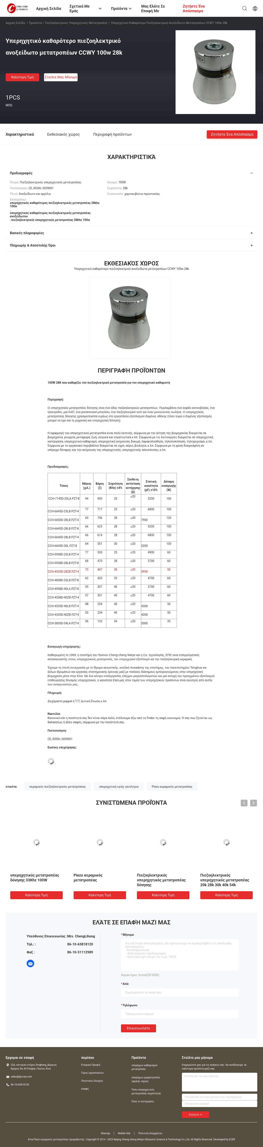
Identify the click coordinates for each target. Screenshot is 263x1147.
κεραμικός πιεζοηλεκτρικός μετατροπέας (57, 786)
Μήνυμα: (128, 934)
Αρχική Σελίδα (15, 23)
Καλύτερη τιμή (22, 77)
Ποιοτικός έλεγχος (92, 1080)
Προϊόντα (35, 23)
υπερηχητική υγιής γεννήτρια (118, 786)
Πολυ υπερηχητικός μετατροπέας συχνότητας (146, 1091)
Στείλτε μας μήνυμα (61, 77)
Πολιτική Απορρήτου (150, 1133)
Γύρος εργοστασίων (92, 1072)
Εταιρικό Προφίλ (90, 1064)
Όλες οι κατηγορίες (143, 1101)
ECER (232, 1139)
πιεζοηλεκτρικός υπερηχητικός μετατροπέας (76, 23)
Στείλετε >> (195, 1114)
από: (126, 984)
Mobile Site (124, 1133)
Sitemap (105, 1133)
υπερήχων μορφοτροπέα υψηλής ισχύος (146, 1079)
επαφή (85, 1088)
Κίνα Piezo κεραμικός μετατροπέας (48, 1139)
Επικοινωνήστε (138, 1028)
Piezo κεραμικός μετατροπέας (172, 786)
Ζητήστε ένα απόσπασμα (232, 134)
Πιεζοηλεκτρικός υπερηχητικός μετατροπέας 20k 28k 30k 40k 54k (224, 880)
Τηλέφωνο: (130, 1005)
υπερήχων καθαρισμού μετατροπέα (145, 1067)
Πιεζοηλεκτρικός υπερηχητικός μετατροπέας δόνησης (161, 880)
